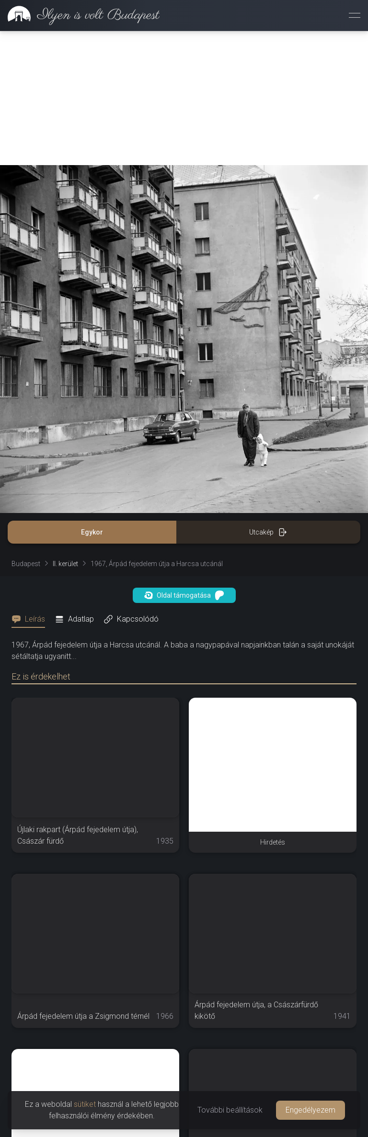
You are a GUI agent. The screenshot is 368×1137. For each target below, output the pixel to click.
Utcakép (268, 532)
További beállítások (230, 1110)
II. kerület (65, 564)
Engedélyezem (310, 1110)
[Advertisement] (184, 98)
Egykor (92, 532)
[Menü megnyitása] (354, 15)
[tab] (31, 619)
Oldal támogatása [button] (184, 595)
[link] (80, 15)
